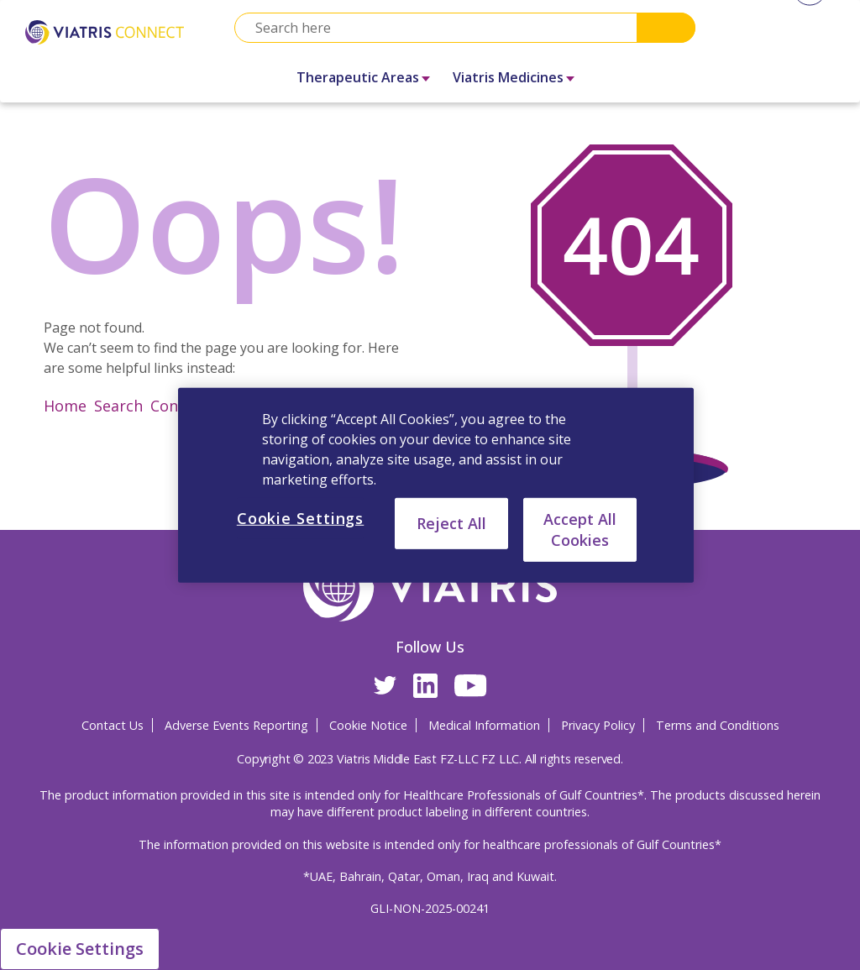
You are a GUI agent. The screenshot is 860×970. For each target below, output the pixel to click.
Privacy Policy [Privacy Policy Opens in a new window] (598, 725)
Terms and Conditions (717, 725)
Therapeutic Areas (357, 77)
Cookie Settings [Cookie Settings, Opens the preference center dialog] (300, 517)
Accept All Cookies (579, 528)
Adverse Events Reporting (236, 725)
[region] (436, 484)
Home (65, 406)
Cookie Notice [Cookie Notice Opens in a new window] (368, 725)
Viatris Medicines (508, 77)
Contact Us (112, 725)
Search (666, 28)
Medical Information (484, 725)
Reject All (451, 522)
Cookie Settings (80, 948)
